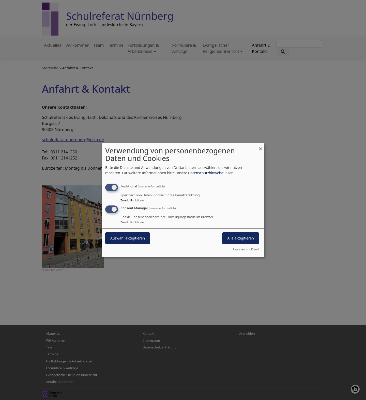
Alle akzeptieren (240, 238)
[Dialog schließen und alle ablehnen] (260, 146)
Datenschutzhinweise (206, 172)
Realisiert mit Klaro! (246, 249)
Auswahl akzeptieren (127, 238)
